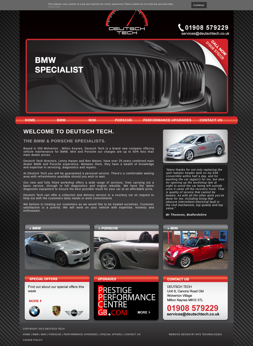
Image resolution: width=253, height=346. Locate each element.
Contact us (211, 120)
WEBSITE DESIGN (180, 334)
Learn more (54, 6)
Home (30, 120)
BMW (61, 120)
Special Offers (111, 334)
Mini (92, 120)
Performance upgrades (167, 120)
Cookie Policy (33, 340)
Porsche (123, 120)
